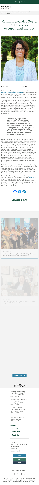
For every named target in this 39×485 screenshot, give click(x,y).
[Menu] (36, 7)
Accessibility (10, 480)
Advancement (14, 446)
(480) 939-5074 (14, 421)
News (7, 12)
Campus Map (14, 449)
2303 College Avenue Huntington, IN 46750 (17, 394)
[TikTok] (25, 474)
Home (3, 12)
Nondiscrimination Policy (20, 482)
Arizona (23, 2)
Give (19, 463)
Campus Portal (15, 451)
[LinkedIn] (22, 474)
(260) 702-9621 (14, 404)
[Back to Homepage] (19, 385)
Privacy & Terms (21, 480)
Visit (19, 456)
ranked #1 (31, 177)
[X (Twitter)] (20, 474)
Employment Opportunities (19, 442)
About (13, 425)
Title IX (33, 482)
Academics (14, 428)
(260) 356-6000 (14, 396)
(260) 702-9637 (14, 413)
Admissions (15, 432)
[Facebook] (14, 474)
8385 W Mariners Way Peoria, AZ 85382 (17, 418)
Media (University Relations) (19, 444)
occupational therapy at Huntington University (18, 91)
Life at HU (14, 435)
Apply (20, 459)
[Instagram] (17, 474)
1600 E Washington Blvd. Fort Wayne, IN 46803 (17, 410)
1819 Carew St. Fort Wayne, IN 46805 (17, 402)
